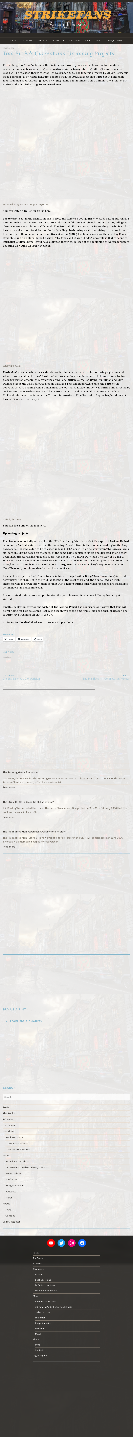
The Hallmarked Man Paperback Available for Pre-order (34, 831)
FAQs (8, 1209)
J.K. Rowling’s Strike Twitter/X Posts (26, 1167)
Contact (10, 1215)
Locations (74, 41)
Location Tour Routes (17, 1149)
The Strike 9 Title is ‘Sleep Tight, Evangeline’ (28, 802)
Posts (13, 41)
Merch (9, 1197)
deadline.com (34, 587)
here (42, 525)
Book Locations (14, 1137)
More (87, 41)
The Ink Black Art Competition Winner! (98, 677)
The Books (27, 41)
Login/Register (115, 41)
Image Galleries (14, 1185)
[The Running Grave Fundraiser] (66, 766)
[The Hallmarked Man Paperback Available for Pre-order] (66, 826)
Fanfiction (11, 1179)
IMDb (73, 234)
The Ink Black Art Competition (35, 677)
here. (48, 210)
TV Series (42, 41)
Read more (10, 787)
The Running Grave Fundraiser (20, 772)
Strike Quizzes (13, 1173)
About (98, 41)
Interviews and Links (17, 1161)
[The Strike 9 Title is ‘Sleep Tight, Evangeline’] (66, 796)
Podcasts (10, 1191)
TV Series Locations (16, 1143)
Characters (58, 41)
